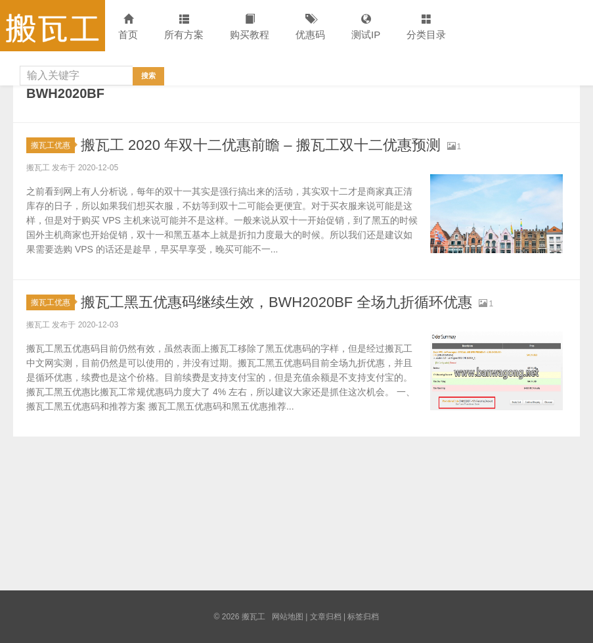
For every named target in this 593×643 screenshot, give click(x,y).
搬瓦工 (52, 25)
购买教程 (249, 27)
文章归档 (325, 616)
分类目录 (426, 27)
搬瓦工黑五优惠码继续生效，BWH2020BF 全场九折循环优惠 (277, 302)
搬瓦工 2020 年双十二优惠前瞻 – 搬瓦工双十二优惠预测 (261, 145)
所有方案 (184, 27)
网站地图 (287, 616)
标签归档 (363, 616)
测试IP (365, 27)
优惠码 (310, 27)
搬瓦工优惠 (53, 145)
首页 (128, 27)
